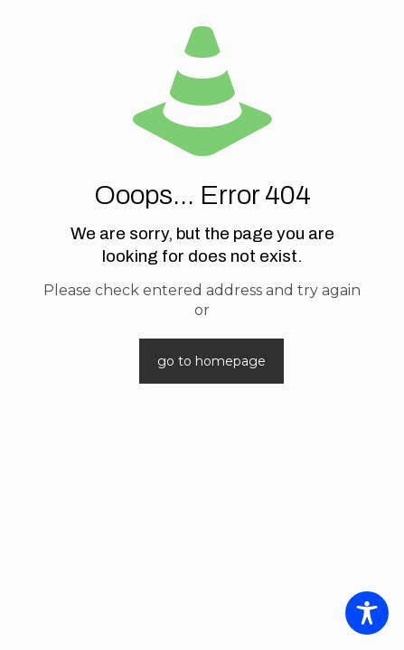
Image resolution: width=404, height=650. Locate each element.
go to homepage (211, 361)
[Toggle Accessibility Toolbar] (366, 613)
